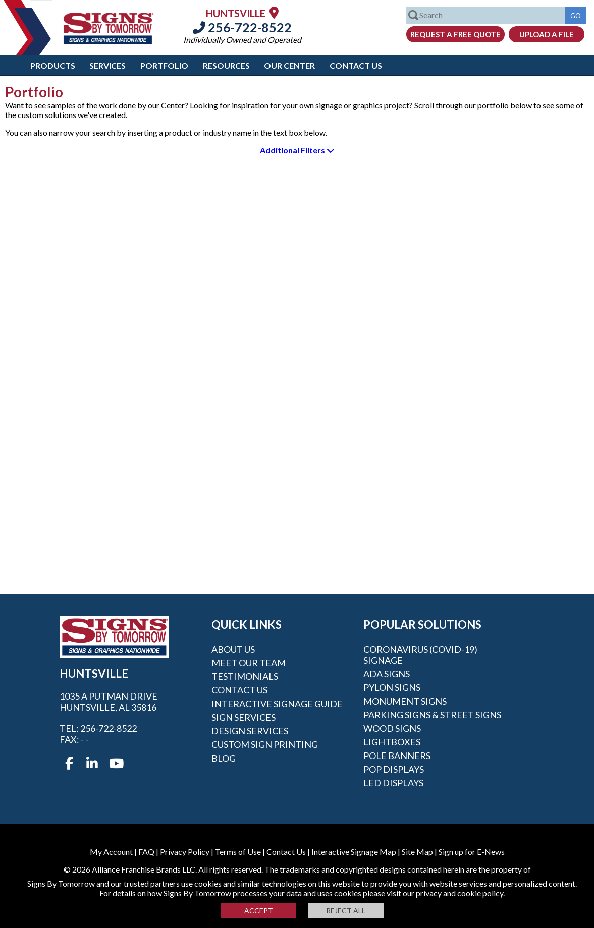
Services (107, 65)
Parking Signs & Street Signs (432, 714)
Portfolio (164, 65)
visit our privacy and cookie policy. (446, 893)
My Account (111, 851)
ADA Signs (386, 673)
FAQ (146, 851)
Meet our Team (248, 662)
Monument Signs (405, 701)
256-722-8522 (242, 27)
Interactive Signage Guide (277, 703)
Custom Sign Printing (264, 744)
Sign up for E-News (472, 851)
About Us (233, 649)
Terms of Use (238, 851)
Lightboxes (391, 741)
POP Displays (393, 769)
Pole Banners (396, 755)
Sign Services (243, 717)
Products (52, 65)
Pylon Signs (391, 687)
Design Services (249, 730)
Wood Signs (392, 728)
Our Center (289, 65)
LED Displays (393, 782)
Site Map (417, 851)
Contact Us (356, 65)
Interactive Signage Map (353, 851)
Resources (226, 65)
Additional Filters (297, 150)
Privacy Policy (184, 851)
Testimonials (244, 676)
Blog (223, 758)
